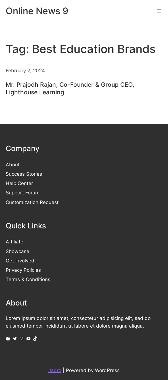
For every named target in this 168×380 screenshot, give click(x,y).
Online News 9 (37, 10)
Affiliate (14, 242)
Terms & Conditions (28, 279)
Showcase (17, 251)
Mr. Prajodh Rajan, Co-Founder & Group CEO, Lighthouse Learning (70, 88)
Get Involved (20, 261)
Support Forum (23, 193)
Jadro (54, 370)
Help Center (19, 183)
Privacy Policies (23, 270)
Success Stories (24, 174)
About (13, 164)
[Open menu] (158, 11)
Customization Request (32, 202)
